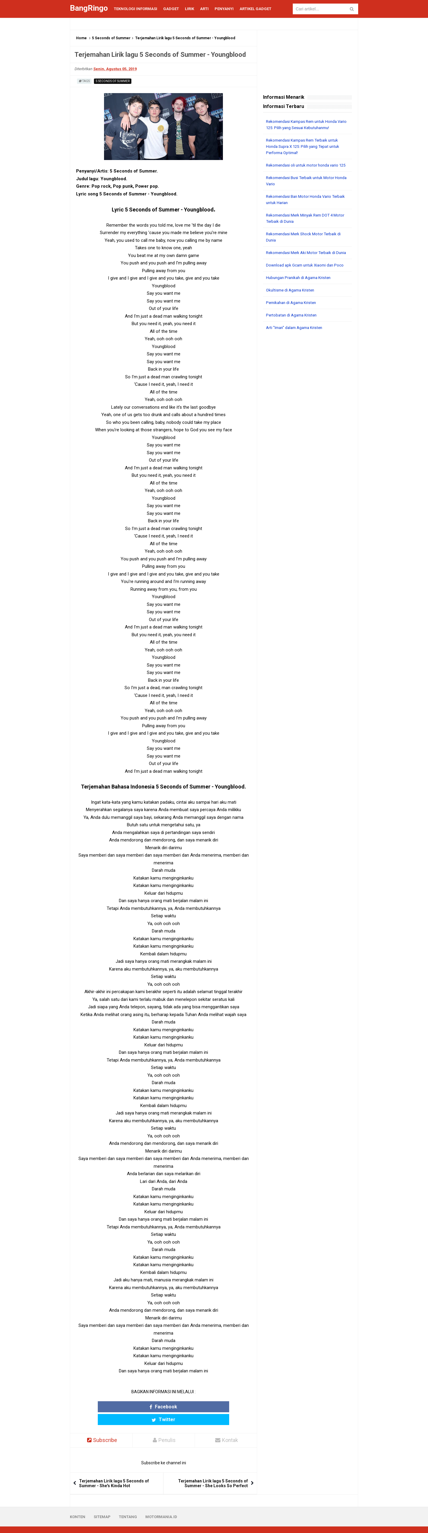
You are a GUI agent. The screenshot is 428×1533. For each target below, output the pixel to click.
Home (81, 38)
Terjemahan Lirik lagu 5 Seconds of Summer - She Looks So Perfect (213, 1471)
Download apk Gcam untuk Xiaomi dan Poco (307, 277)
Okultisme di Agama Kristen (292, 302)
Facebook (140, 1407)
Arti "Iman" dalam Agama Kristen (297, 340)
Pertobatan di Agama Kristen (293, 327)
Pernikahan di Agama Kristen (293, 315)
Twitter (187, 1407)
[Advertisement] (307, 438)
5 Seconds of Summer (111, 38)
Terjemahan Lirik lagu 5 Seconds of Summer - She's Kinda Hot (114, 1471)
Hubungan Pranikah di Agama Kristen (301, 290)
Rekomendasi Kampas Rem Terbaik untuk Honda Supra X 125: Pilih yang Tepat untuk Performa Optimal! (305, 146)
